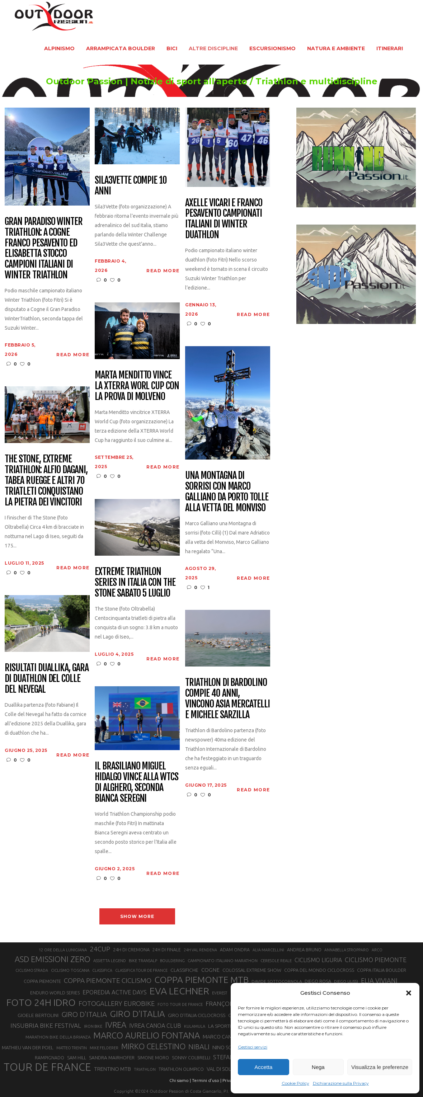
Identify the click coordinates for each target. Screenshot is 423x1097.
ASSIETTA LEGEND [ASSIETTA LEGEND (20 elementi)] (109, 961)
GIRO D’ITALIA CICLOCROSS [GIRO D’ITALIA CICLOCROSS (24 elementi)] (196, 1015)
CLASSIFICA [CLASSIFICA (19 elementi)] (102, 970)
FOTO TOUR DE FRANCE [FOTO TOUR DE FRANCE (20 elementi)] (180, 1004)
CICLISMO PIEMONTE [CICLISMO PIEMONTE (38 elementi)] (375, 959)
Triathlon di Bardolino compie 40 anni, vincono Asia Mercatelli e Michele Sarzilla (227, 698)
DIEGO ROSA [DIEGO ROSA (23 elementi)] (318, 981)
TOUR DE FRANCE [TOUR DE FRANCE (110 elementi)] (47, 1067)
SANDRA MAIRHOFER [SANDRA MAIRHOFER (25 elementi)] (112, 1057)
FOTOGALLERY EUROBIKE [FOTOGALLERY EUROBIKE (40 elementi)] (117, 1003)
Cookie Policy (295, 1083)
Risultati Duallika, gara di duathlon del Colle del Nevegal (47, 679)
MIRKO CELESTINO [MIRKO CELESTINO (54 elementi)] (153, 1046)
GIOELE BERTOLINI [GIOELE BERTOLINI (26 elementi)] (38, 1015)
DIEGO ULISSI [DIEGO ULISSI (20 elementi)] (346, 981)
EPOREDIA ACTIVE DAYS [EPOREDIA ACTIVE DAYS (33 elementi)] (115, 992)
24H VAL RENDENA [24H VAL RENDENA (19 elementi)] (200, 950)
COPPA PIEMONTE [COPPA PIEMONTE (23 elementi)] (42, 981)
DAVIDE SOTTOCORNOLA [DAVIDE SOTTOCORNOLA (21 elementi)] (277, 981)
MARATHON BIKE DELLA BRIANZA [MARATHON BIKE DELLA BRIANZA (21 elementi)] (57, 1037)
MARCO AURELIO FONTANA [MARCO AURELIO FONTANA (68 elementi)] (146, 1035)
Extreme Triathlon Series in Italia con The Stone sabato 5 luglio (135, 582)
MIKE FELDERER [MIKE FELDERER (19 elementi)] (104, 1048)
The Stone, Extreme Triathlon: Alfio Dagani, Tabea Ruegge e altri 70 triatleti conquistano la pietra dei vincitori (46, 480)
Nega (318, 1067)
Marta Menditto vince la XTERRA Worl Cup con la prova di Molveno (137, 386)
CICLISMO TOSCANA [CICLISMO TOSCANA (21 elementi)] (70, 970)
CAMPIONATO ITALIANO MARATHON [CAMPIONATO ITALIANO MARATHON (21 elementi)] (223, 960)
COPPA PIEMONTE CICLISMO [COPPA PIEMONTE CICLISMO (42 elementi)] (107, 980)
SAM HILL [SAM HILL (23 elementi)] (76, 1057)
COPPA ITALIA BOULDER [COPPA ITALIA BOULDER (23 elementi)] (381, 970)
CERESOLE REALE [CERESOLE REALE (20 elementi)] (276, 961)
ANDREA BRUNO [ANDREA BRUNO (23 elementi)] (304, 949)
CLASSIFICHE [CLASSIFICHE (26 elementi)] (184, 970)
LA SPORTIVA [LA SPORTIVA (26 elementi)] (222, 1026)
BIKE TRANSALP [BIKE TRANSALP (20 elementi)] (143, 961)
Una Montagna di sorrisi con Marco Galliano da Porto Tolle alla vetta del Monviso (226, 491)
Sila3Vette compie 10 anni (131, 186)
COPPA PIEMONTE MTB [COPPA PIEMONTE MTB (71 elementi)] (201, 979)
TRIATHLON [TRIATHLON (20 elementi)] (145, 1069)
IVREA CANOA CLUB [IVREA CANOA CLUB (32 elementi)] (155, 1025)
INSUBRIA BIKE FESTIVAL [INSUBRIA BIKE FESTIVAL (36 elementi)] (45, 1025)
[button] (408, 993)
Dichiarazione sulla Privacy (341, 1083)
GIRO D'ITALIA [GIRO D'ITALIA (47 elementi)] (84, 1014)
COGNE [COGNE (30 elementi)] (210, 970)
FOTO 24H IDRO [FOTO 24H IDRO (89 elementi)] (41, 1002)
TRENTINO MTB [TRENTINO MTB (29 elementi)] (112, 1069)
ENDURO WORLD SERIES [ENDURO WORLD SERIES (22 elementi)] (55, 992)
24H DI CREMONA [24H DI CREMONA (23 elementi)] (131, 949)
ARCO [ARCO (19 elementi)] (377, 950)
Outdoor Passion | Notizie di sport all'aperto (146, 81)
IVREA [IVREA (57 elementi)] (115, 1024)
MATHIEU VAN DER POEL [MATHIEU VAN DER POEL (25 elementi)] (27, 1047)
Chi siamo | (180, 1080)
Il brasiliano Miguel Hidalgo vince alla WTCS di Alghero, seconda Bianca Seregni (136, 782)
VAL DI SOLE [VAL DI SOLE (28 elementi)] (220, 1069)
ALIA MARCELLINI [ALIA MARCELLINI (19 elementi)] (268, 950)
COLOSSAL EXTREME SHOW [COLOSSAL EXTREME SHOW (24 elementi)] (251, 970)
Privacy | (230, 1080)
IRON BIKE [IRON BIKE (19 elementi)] (93, 1026)
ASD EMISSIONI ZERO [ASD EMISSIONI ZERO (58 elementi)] (52, 959)
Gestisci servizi (252, 1047)
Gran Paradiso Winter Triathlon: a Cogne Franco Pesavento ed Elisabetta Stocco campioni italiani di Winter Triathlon (44, 248)
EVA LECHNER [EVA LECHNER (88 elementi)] (179, 990)
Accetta (263, 1067)
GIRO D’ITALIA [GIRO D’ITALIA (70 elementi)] (137, 1013)
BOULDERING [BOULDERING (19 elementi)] (172, 961)
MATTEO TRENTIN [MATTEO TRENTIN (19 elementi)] (71, 1048)
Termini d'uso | (206, 1080)
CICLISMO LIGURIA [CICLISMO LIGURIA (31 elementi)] (318, 960)
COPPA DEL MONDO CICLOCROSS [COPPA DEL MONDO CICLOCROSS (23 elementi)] (319, 970)
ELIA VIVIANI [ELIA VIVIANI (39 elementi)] (379, 980)
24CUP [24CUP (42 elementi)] (100, 949)
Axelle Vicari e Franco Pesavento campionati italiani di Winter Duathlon (223, 219)
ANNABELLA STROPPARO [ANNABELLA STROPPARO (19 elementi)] (346, 950)
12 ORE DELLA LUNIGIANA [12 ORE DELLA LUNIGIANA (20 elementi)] (63, 950)
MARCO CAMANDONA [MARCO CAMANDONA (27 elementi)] (228, 1037)
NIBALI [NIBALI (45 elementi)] (199, 1047)
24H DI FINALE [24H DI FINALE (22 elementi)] (166, 949)
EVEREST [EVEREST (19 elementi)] (219, 993)
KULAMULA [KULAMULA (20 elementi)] (194, 1026)
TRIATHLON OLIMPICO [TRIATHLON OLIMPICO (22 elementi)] (181, 1069)
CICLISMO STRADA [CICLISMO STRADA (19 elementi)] (31, 970)
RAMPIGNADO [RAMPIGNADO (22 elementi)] (49, 1057)
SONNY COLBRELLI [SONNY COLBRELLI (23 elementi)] (191, 1057)
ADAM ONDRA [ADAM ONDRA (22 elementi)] (235, 949)
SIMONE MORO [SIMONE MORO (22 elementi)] (153, 1057)
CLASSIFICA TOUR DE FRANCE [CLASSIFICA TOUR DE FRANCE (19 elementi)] (141, 970)
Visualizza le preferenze (379, 1067)
